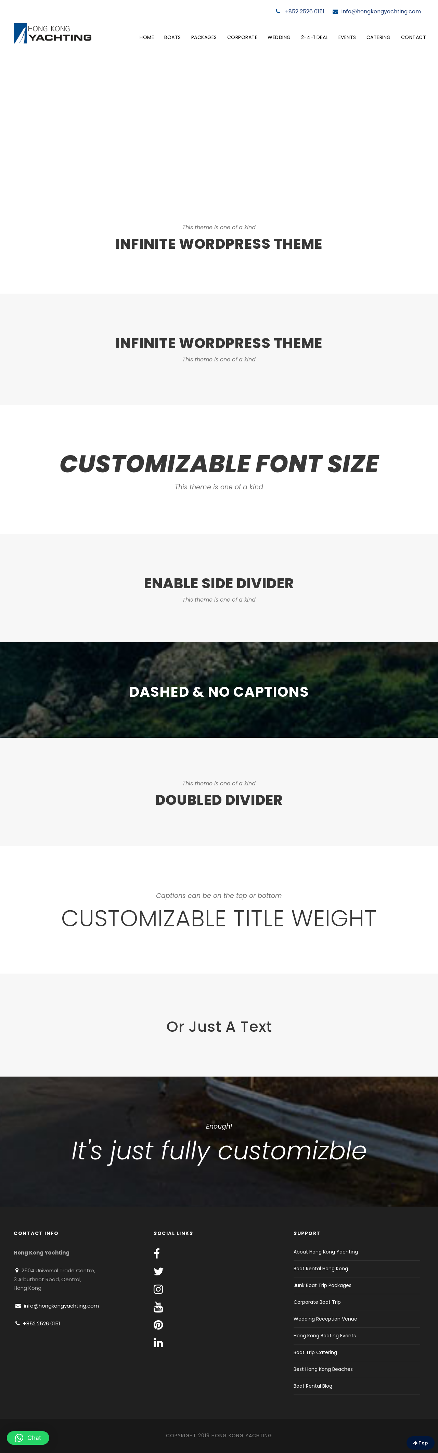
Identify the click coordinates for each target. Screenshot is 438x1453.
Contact (413, 37)
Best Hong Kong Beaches (323, 1369)
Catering (378, 37)
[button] (28, 1438)
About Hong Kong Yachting (326, 1251)
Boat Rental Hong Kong (321, 1268)
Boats (172, 37)
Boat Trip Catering (315, 1352)
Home (147, 37)
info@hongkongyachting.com (377, 11)
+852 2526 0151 (300, 11)
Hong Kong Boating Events (325, 1335)
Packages (204, 37)
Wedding (279, 37)
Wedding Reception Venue (325, 1318)
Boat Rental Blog (313, 1386)
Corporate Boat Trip (317, 1302)
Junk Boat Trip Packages (322, 1285)
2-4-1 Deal (314, 37)
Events (347, 37)
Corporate (242, 37)
